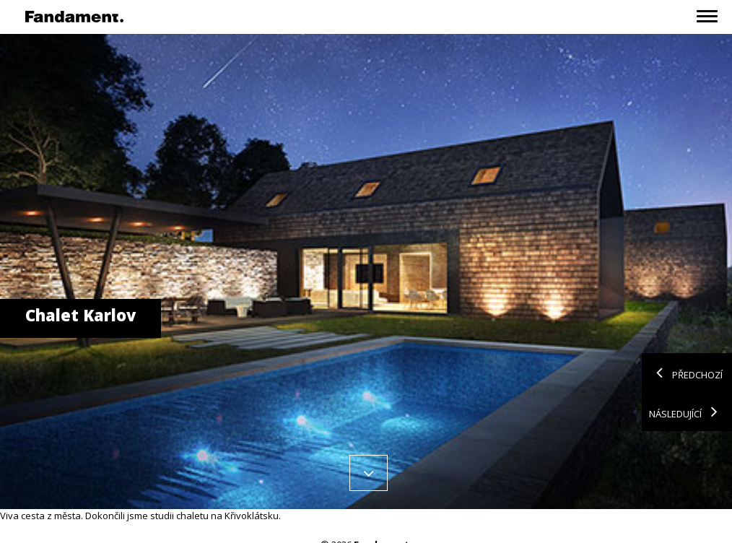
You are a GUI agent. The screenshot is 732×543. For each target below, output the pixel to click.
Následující (687, 411)
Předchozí (686, 372)
